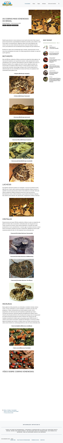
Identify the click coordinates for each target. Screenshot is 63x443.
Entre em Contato (52, 3)
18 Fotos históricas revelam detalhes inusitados (53, 73)
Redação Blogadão (6, 23)
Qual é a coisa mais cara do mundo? (11, 411)
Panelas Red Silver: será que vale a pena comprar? (54, 61)
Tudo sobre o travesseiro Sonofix (53, 48)
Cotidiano (9, 25)
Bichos (4, 25)
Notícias (44, 3)
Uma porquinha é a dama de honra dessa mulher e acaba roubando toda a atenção (54, 80)
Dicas (34, 3)
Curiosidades (27, 3)
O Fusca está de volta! (8, 412)
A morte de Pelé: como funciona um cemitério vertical (54, 67)
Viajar (38, 3)
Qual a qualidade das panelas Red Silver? (54, 54)
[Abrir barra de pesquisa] (59, 3)
